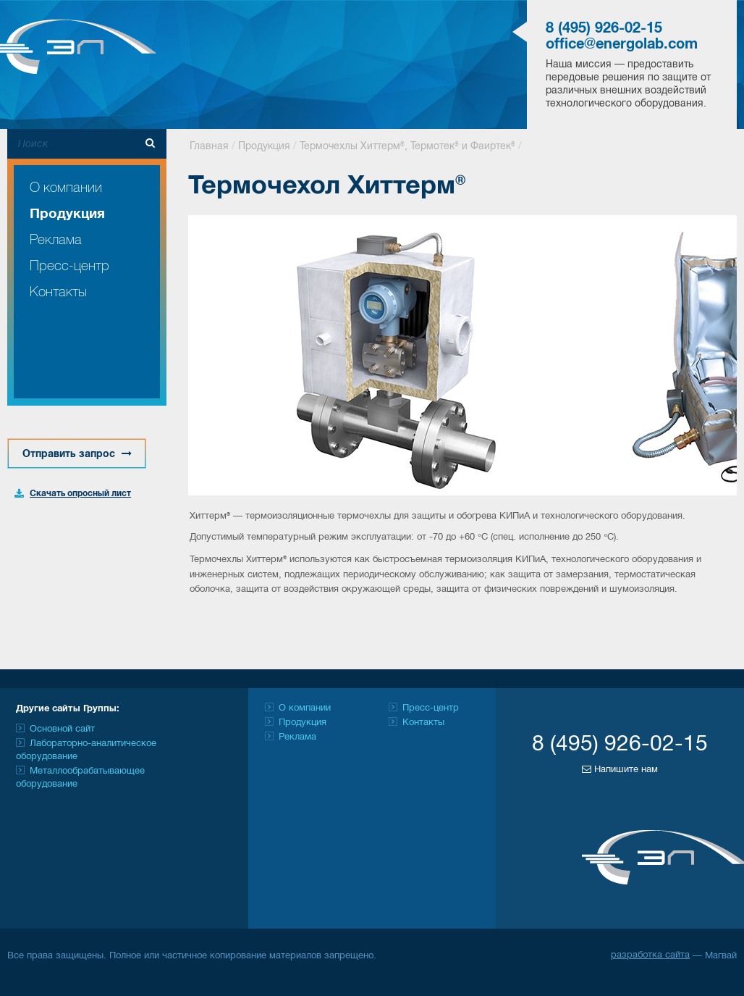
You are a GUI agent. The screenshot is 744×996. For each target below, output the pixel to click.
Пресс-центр (69, 266)
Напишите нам (620, 769)
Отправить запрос (77, 453)
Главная (209, 146)
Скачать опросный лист (80, 494)
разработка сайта (650, 955)
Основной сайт (62, 729)
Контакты (58, 292)
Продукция (67, 214)
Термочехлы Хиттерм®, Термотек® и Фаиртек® (407, 146)
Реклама (56, 240)
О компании (66, 188)
